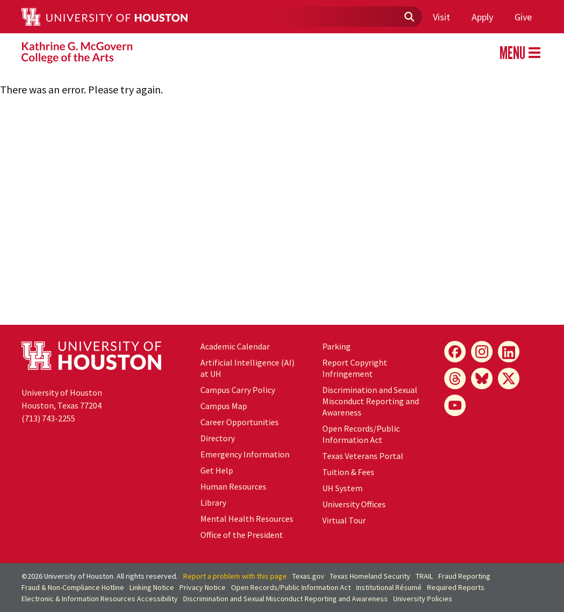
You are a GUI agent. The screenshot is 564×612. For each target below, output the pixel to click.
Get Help (216, 470)
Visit (441, 17)
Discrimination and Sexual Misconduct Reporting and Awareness (370, 401)
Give (523, 17)
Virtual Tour (344, 520)
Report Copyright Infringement (354, 368)
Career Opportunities (239, 422)
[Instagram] (482, 351)
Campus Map (223, 405)
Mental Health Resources (246, 518)
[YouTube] (455, 405)
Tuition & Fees (348, 472)
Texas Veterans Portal (362, 455)
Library (213, 502)
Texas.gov (308, 576)
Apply (482, 17)
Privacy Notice (202, 587)
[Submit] (409, 17)
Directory (217, 438)
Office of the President (241, 534)
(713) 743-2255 (48, 418)
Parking (336, 346)
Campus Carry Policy (237, 389)
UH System (342, 488)
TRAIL (424, 576)
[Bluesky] (482, 378)
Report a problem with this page (235, 576)
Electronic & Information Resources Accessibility (99, 598)
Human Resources (233, 486)
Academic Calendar (235, 346)
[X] (508, 378)
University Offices (354, 504)
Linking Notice (151, 587)
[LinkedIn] (508, 351)
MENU (520, 52)
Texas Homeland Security (370, 576)
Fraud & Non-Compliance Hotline (72, 587)
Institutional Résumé (389, 587)
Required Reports (456, 587)
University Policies (422, 598)
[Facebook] (455, 351)
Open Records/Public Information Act (361, 434)
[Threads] (455, 378)
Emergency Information (245, 454)
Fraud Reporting (464, 576)
